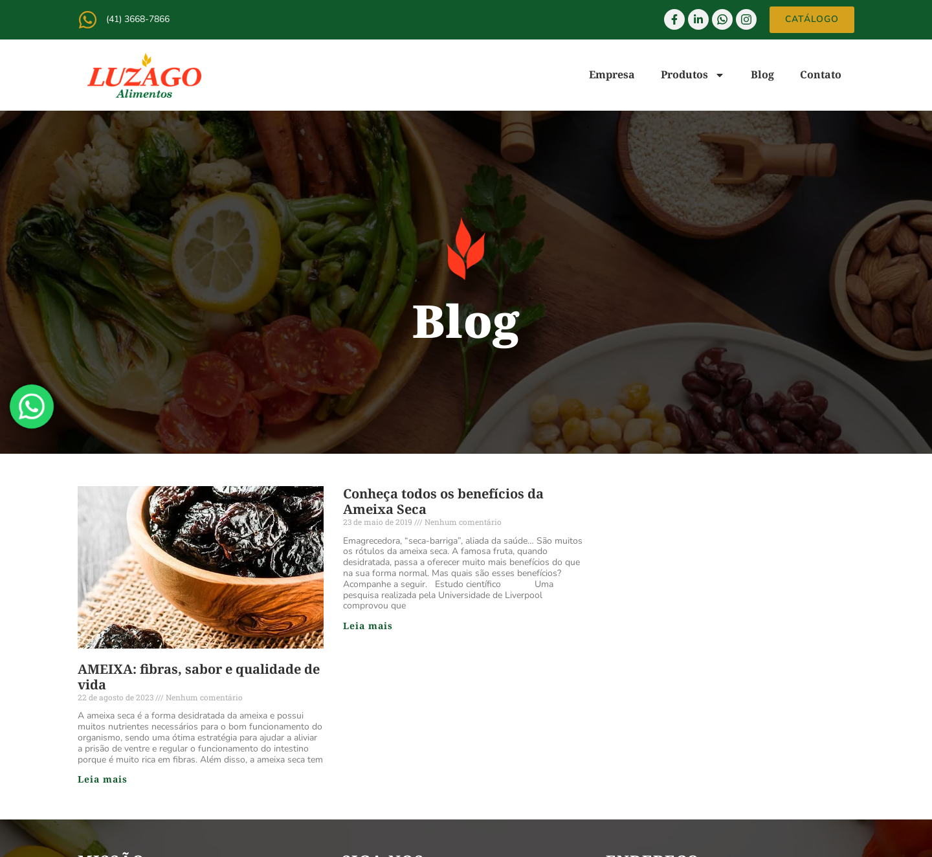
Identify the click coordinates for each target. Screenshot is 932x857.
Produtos (693, 75)
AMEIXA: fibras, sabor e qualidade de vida (199, 676)
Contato (820, 74)
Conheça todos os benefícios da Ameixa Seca (443, 501)
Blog (762, 74)
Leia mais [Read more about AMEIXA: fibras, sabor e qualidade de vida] (103, 779)
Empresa (612, 74)
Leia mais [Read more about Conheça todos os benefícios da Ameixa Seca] (368, 625)
